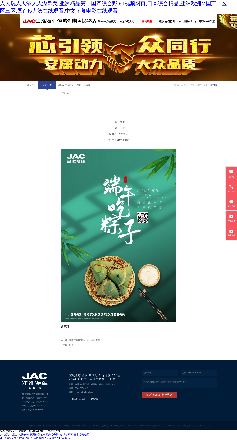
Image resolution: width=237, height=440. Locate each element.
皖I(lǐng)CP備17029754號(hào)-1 (41, 425)
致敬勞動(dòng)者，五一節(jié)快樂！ (85, 340)
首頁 (192, 85)
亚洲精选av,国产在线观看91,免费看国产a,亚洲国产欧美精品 (35, 438)
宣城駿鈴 (163, 425)
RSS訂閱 (94, 399)
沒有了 (72, 345)
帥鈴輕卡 (177, 425)
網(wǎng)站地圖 (79, 399)
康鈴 (170, 425)
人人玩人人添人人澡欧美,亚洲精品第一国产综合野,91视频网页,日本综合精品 (44, 434)
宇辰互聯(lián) (204, 425)
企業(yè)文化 (202, 85)
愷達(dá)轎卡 (152, 425)
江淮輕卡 (141, 425)
